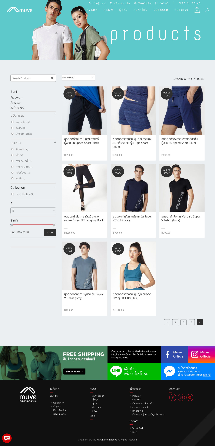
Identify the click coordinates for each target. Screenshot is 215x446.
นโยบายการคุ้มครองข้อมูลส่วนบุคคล (148, 414)
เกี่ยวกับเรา (137, 396)
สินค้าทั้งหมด (17, 107)
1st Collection (25, 194)
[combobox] (78, 77)
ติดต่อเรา (136, 399)
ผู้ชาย (13, 102)
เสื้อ (19, 155)
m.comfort (23, 122)
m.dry (20, 127)
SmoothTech (24, 133)
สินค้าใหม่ (96, 407)
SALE (94, 410)
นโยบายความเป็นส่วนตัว (142, 403)
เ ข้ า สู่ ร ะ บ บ (99, 3)
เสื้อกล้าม (22, 149)
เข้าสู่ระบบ (57, 406)
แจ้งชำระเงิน (164, 3)
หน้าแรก (54, 388)
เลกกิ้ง (20, 178)
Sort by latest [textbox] (68, 77)
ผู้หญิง (14, 97)
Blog (92, 415)
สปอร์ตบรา (23, 172)
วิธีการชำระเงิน (144, 3)
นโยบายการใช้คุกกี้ (140, 407)
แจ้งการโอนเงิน (59, 414)
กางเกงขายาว (24, 166)
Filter (50, 232)
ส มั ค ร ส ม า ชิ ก (122, 3)
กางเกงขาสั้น (24, 160)
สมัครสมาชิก (58, 402)
